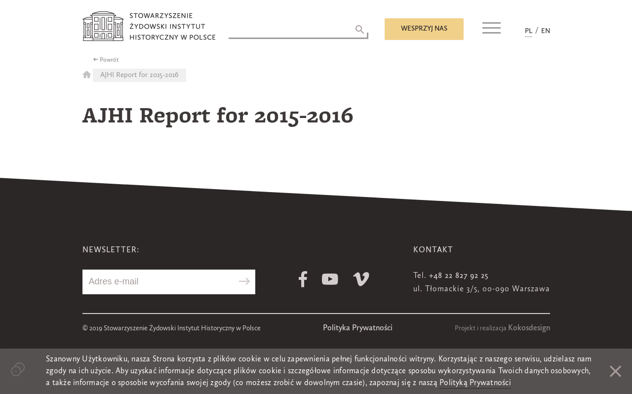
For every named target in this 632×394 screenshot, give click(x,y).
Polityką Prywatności (475, 383)
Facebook (303, 279)
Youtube (330, 279)
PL (528, 31)
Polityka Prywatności (358, 328)
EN (545, 31)
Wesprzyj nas (424, 28)
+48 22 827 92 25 (458, 276)
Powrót (109, 60)
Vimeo (361, 279)
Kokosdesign (529, 328)
